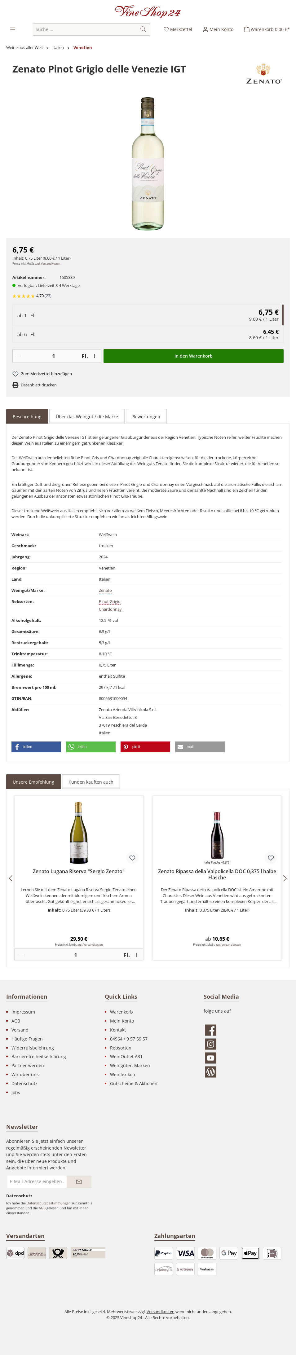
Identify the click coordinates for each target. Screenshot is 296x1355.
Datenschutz (24, 1083)
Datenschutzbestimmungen (49, 1203)
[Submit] (79, 1182)
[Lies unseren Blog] (247, 1072)
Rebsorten (120, 1048)
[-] (19, 356)
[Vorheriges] (11, 878)
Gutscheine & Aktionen (133, 1083)
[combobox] (85, 29)
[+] (94, 356)
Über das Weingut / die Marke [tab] (87, 417)
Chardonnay (110, 609)
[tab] (27, 416)
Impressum (23, 1012)
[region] (148, 164)
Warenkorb (121, 1012)
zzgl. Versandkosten (47, 264)
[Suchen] (143, 29)
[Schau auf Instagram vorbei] (247, 1044)
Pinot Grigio (110, 601)
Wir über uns (25, 1074)
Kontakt (118, 1030)
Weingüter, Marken (130, 1065)
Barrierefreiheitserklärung (38, 1056)
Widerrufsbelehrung (32, 1048)
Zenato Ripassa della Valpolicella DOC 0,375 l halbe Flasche (217, 875)
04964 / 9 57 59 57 (129, 1039)
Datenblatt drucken (39, 385)
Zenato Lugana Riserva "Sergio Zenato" (79, 872)
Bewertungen (146, 417)
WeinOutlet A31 (126, 1056)
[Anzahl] (54, 356)
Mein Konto (122, 1021)
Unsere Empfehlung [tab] (33, 782)
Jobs (15, 1092)
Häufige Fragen (27, 1039)
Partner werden (27, 1065)
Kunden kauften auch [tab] (90, 782)
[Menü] (13, 29)
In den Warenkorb (194, 356)
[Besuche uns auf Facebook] (247, 1030)
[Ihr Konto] (218, 29)
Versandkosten (161, 1311)
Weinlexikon (122, 1074)
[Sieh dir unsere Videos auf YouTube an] (247, 1058)
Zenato (105, 590)
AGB (15, 1021)
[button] (36, 746)
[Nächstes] (284, 878)
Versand (20, 1030)
